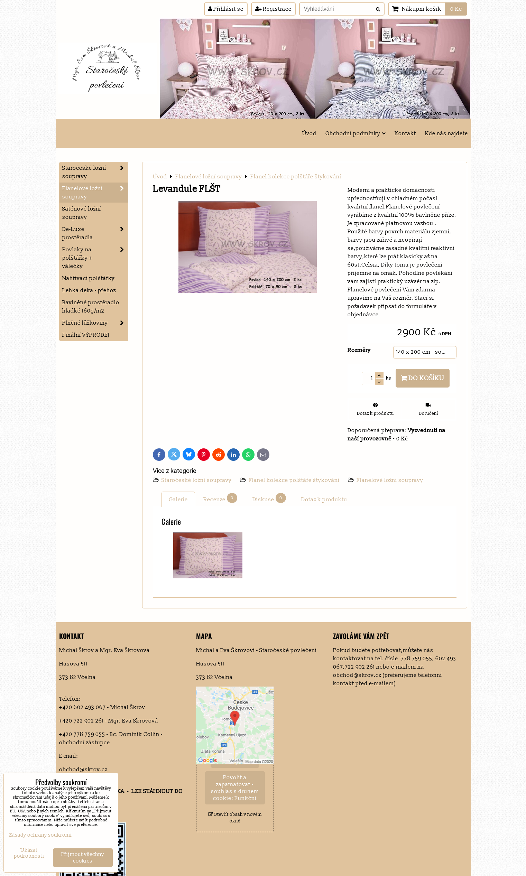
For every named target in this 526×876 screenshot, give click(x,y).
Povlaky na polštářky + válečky (95, 258)
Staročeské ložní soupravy (197, 480)
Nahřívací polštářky (88, 278)
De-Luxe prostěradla (95, 233)
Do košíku (422, 378)
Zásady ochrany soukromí (40, 835)
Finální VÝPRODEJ (86, 335)
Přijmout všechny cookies (82, 857)
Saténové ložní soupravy (81, 213)
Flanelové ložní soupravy (390, 480)
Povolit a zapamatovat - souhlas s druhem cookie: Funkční (235, 788)
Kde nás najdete (446, 133)
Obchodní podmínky (355, 133)
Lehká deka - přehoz (89, 290)
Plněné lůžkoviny (95, 323)
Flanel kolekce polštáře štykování (294, 480)
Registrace (273, 9)
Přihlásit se (225, 9)
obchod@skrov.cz (83, 769)
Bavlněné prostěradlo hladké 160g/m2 (90, 306)
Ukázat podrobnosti (29, 853)
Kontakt (405, 133)
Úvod (309, 133)
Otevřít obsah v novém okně (235, 818)
